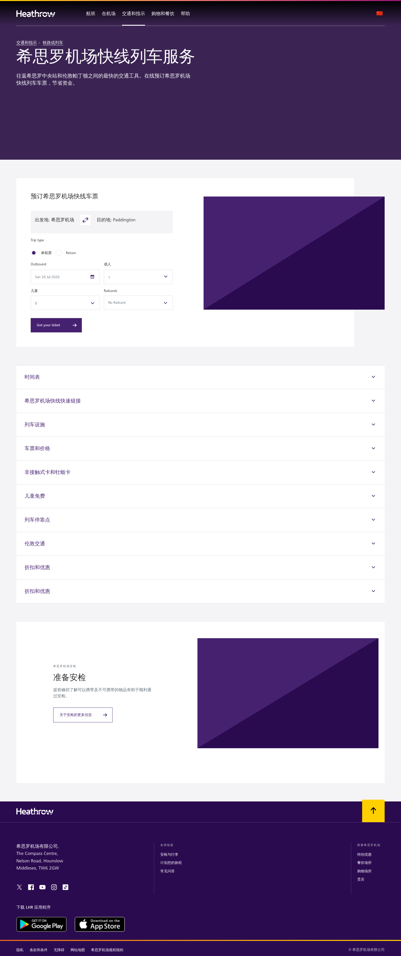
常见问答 (167, 871)
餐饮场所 (364, 863)
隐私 (20, 950)
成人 (107, 264)
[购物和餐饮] (162, 13)
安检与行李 (169, 854)
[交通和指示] (133, 13)
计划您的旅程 (171, 863)
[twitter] (19, 887)
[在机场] (109, 13)
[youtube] (42, 887)
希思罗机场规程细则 (107, 950)
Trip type (37, 240)
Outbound (38, 264)
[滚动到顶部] (373, 811)
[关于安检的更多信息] (83, 715)
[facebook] (31, 887)
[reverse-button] (85, 220)
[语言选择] (379, 13)
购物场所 (364, 871)
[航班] (86, 13)
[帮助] (190, 13)
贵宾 (360, 879)
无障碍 (59, 950)
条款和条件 (39, 950)
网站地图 (78, 950)
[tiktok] (65, 887)
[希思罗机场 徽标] (35, 13)
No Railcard (138, 303)
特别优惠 (364, 854)
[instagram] (54, 887)
